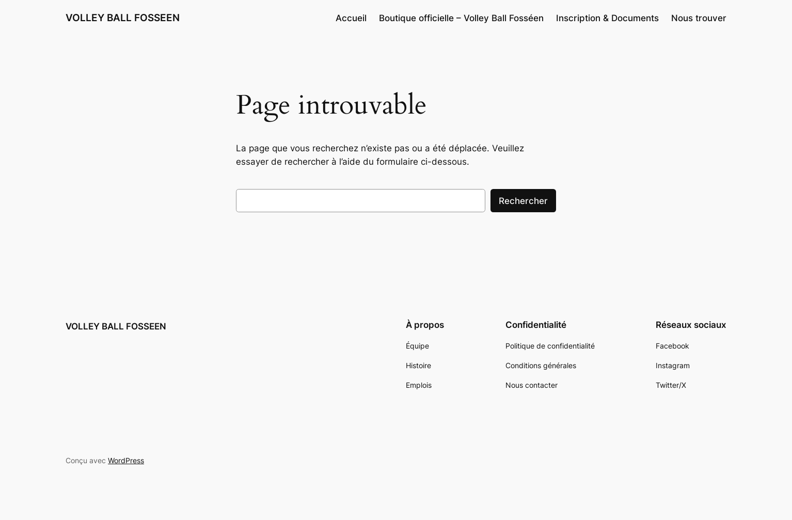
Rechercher (523, 201)
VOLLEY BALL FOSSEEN (123, 17)
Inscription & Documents (607, 18)
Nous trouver (698, 18)
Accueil (351, 18)
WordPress (126, 460)
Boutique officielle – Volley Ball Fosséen (461, 18)
